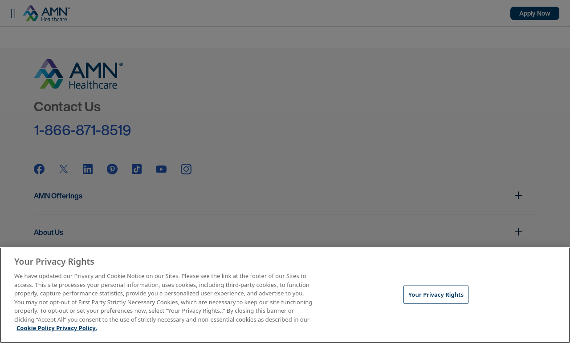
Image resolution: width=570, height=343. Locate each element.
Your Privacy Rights (436, 294)
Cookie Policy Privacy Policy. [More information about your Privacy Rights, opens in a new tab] (56, 328)
